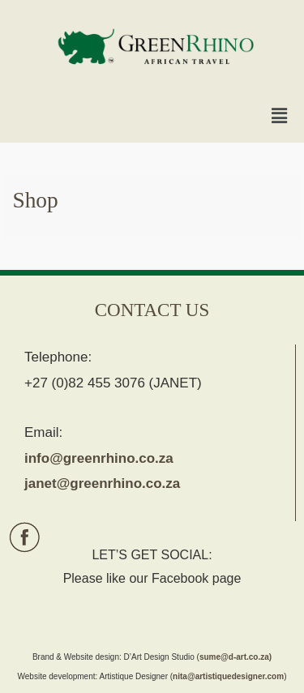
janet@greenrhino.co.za (102, 483)
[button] (279, 116)
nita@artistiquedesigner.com (228, 676)
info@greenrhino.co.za (98, 458)
